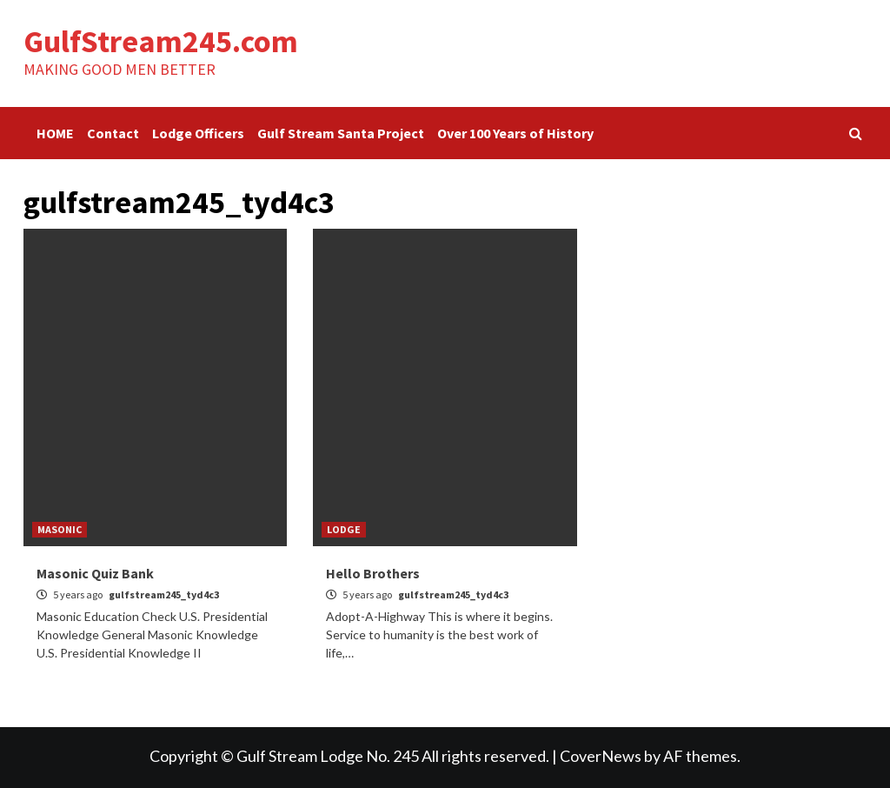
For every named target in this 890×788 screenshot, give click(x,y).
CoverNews (600, 755)
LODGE (344, 529)
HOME (55, 133)
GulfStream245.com (160, 41)
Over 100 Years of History (515, 133)
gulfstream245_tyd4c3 (164, 594)
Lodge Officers (198, 133)
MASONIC (59, 529)
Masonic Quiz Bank (95, 573)
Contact (113, 133)
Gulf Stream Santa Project (340, 133)
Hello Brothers (373, 573)
